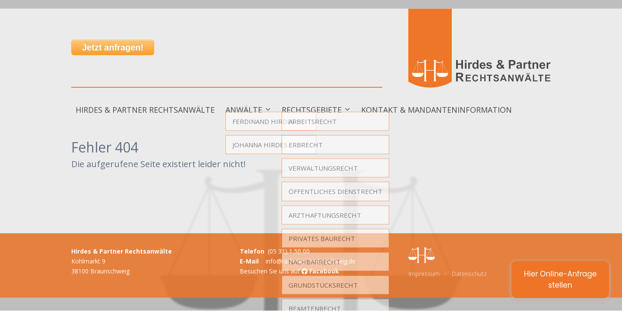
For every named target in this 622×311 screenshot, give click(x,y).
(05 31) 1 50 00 (289, 251)
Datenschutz (469, 274)
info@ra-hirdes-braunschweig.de (310, 261)
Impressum (424, 274)
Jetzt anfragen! (112, 47)
